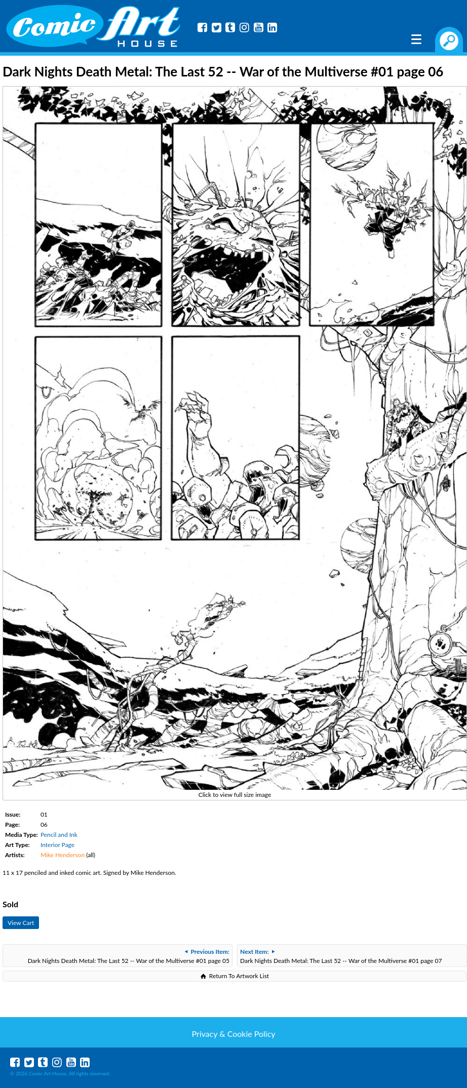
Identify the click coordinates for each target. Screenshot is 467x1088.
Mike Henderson (63, 855)
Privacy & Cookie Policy (233, 1033)
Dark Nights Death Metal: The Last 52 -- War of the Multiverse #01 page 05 (128, 956)
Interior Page (57, 845)
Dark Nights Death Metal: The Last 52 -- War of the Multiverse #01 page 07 (341, 956)
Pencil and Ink (59, 834)
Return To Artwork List (239, 976)
